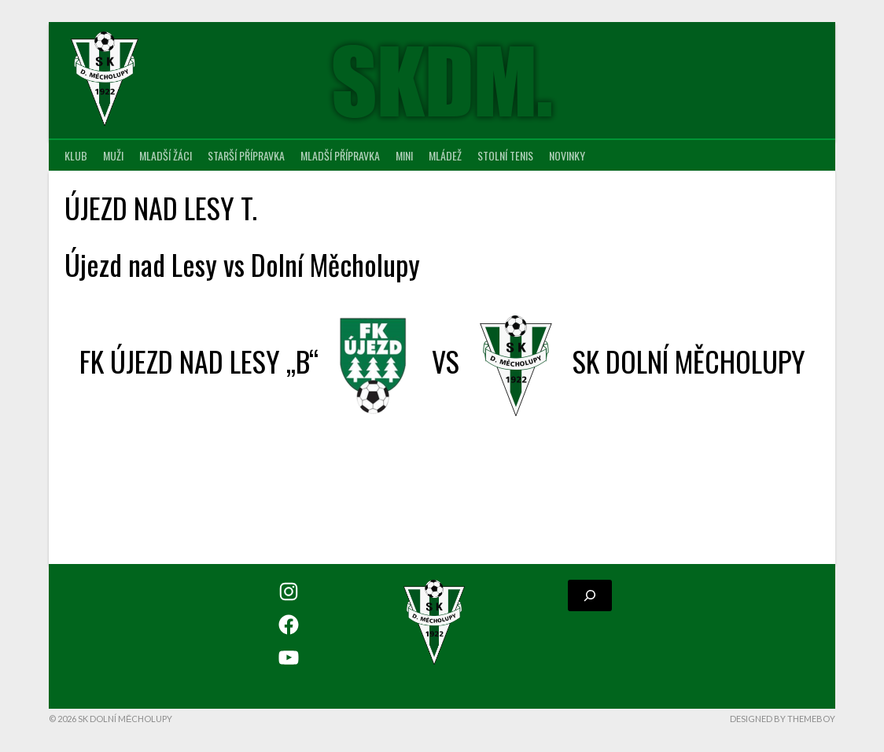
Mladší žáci (165, 155)
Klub (75, 155)
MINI (404, 155)
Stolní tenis (505, 155)
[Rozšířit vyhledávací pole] (590, 595)
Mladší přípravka (340, 155)
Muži (113, 155)
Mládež (445, 155)
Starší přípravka (246, 155)
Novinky (567, 155)
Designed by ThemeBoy (782, 718)
